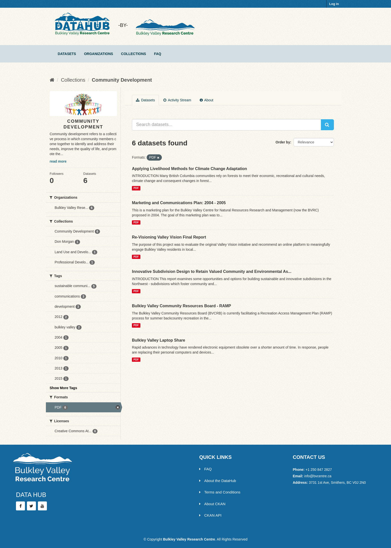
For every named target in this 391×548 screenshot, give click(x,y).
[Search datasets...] (226, 124)
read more (58, 161)
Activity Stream (177, 100)
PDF (136, 187)
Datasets (67, 54)
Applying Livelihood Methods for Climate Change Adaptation (189, 169)
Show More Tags (63, 388)
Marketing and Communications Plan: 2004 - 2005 (179, 203)
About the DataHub (217, 481)
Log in (334, 4)
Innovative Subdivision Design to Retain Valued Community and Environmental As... (212, 271)
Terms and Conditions (219, 492)
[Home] (52, 80)
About (206, 100)
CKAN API (210, 515)
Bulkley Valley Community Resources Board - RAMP (181, 306)
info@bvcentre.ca (317, 476)
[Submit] (327, 124)
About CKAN (212, 504)
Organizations (98, 54)
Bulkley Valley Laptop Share (158, 340)
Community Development (122, 80)
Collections (133, 54)
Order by (283, 142)
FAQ (157, 54)
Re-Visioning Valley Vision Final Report (169, 237)
